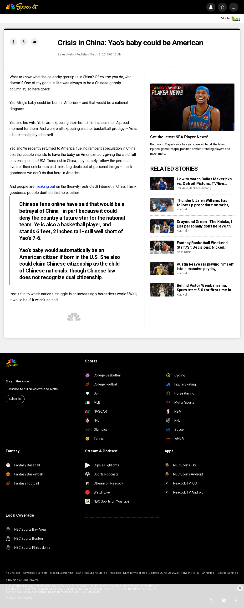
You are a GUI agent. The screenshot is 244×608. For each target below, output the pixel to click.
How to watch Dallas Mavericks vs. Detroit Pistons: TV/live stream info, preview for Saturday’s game (204, 181)
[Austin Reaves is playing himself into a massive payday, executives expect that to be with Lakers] (162, 268)
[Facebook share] (13, 42)
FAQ (78, 572)
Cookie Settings (228, 572)
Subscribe (15, 398)
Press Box (114, 572)
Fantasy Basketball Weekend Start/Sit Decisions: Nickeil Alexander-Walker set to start (203, 245)
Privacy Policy (190, 572)
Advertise (29, 572)
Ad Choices (13, 572)
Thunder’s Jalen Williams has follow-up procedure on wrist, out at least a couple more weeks (203, 202)
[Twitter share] (24, 42)
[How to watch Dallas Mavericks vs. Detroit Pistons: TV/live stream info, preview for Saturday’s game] (162, 183)
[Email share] (34, 42)
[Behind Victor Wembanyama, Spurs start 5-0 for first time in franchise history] (162, 290)
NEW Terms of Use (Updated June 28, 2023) (151, 572)
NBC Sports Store (94, 572)
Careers (42, 572)
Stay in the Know (18, 381)
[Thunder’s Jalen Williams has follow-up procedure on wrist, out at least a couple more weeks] (162, 205)
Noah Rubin (184, 252)
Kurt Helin (68, 54)
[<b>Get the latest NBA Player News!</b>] (192, 107)
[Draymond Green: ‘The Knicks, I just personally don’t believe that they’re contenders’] (162, 226)
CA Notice (208, 572)
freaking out (45, 186)
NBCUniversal (31, 580)
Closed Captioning (61, 572)
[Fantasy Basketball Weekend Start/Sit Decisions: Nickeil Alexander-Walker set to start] (162, 247)
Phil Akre (182, 188)
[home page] (22, 7)
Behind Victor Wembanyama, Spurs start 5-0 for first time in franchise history (204, 287)
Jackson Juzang (200, 188)
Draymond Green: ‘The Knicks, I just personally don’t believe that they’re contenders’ (205, 223)
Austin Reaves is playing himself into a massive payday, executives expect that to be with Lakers (205, 266)
